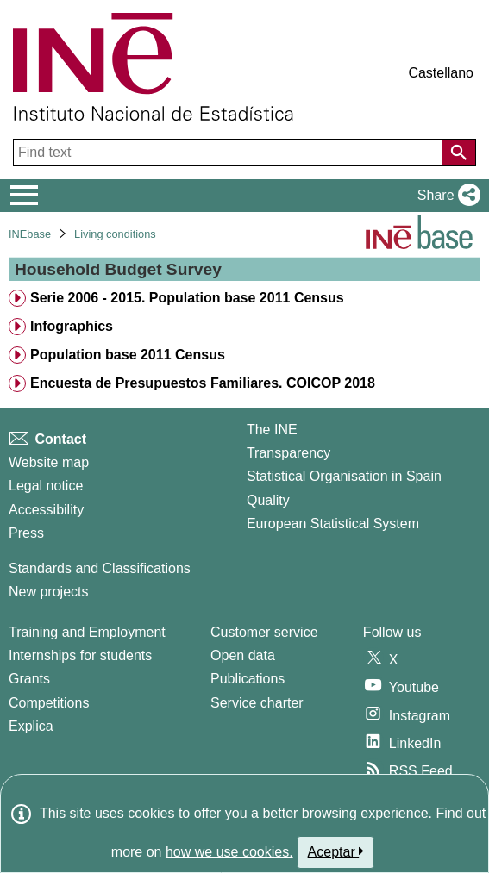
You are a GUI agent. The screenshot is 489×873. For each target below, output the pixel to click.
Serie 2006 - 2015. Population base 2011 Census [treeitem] (187, 297)
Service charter (257, 702)
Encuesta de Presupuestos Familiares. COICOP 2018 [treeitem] (202, 383)
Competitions (49, 702)
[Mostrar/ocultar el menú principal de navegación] (25, 195)
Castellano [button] (440, 72)
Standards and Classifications (100, 568)
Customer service (263, 632)
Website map (49, 462)
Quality (268, 500)
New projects (48, 591)
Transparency (288, 453)
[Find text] (229, 152)
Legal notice (46, 485)
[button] (445, 195)
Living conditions (115, 234)
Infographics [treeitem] (71, 326)
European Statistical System (333, 523)
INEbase (30, 234)
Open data (242, 655)
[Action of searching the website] (459, 152)
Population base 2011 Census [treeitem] (127, 354)
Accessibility (46, 509)
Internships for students (80, 655)
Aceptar (336, 851)
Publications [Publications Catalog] (247, 678)
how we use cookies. (229, 852)
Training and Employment (87, 632)
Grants (29, 678)
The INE (272, 429)
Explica (31, 726)
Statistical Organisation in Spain (344, 476)
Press (26, 533)
